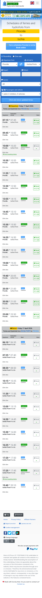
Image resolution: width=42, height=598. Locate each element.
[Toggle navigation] (37, 3)
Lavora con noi (25, 523)
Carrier (4, 80)
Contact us (20, 584)
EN (12, 541)
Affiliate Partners (29, 519)
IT (6, 541)
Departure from (7, 60)
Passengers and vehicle (12, 90)
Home (5, 519)
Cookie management (11, 527)
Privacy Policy (16, 519)
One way (18, 56)
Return (25, 70)
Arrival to (28, 60)
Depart (4, 70)
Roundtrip (7, 56)
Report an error (9, 523)
